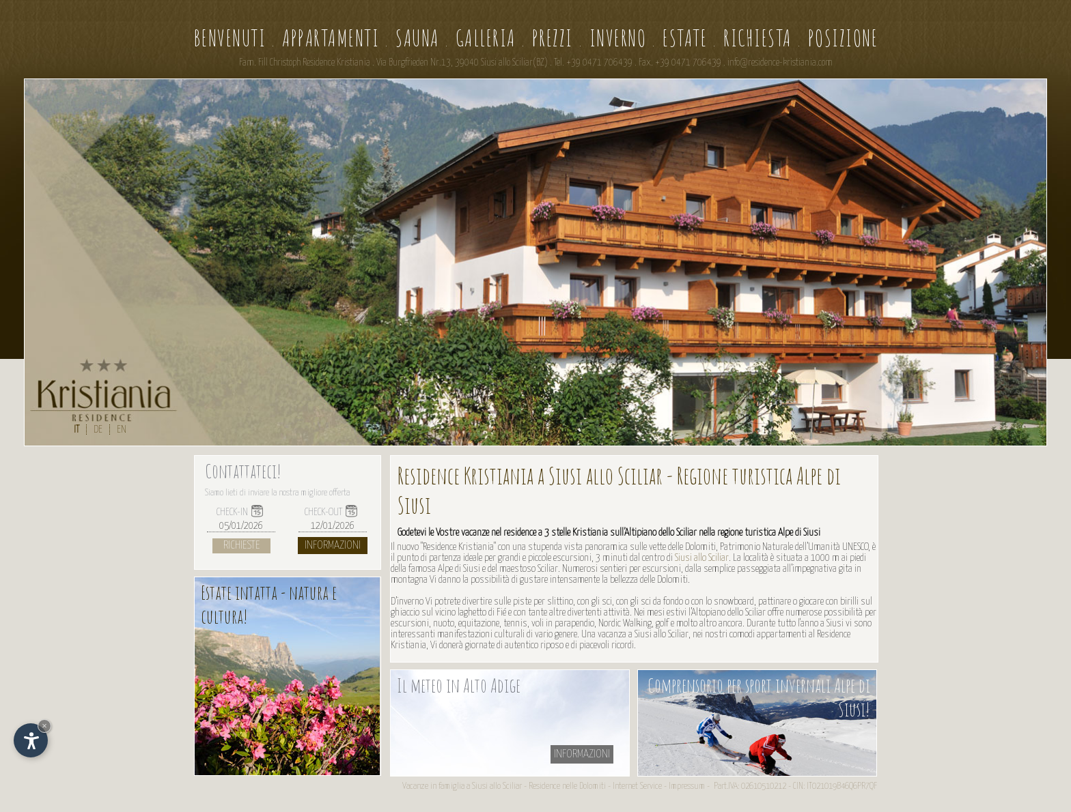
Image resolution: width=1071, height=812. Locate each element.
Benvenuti (229, 38)
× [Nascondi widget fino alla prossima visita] (44, 726)
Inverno (618, 38)
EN (121, 429)
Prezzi (552, 38)
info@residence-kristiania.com (780, 63)
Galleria (486, 38)
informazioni (582, 754)
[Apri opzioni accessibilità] (31, 740)
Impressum (687, 786)
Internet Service (637, 786)
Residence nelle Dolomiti (567, 786)
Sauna (417, 38)
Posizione (843, 38)
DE (98, 429)
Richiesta (757, 38)
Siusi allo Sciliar (702, 558)
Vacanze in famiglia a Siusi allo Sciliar (462, 786)
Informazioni (333, 545)
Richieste (241, 545)
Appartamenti (330, 38)
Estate (685, 38)
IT (76, 429)
